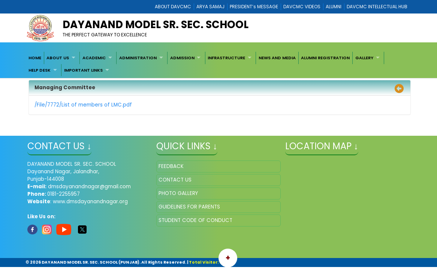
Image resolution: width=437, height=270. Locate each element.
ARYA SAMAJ (210, 6)
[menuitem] (35, 58)
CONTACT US (175, 179)
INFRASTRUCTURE (226, 58)
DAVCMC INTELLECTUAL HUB (377, 6)
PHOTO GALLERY (178, 193)
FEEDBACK (171, 166)
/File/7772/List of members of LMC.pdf (83, 104)
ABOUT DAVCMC (173, 6)
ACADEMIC (94, 58)
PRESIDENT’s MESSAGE (254, 6)
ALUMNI (333, 6)
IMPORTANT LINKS (83, 70)
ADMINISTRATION (138, 58)
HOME (34, 58)
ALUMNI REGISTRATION (325, 58)
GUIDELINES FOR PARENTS (189, 206)
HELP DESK (39, 70)
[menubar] (218, 64)
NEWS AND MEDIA (277, 58)
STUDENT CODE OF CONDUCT (195, 220)
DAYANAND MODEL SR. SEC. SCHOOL (155, 24)
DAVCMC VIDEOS (301, 6)
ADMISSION (182, 58)
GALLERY (364, 58)
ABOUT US (57, 58)
